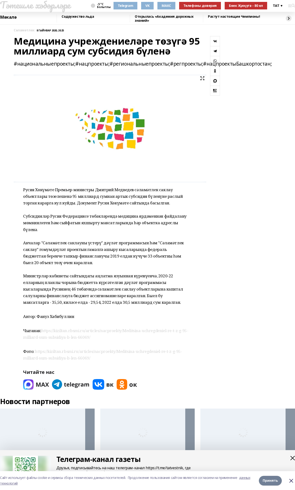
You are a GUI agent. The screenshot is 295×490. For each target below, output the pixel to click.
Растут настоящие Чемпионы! (234, 17)
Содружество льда (78, 17)
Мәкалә (8, 17)
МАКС (166, 5)
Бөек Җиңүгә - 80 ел (246, 5)
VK (147, 5)
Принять (270, 480)
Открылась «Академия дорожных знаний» (164, 18)
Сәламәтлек (24, 30)
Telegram (125, 5)
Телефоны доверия (200, 5)
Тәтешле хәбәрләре (35, 5)
